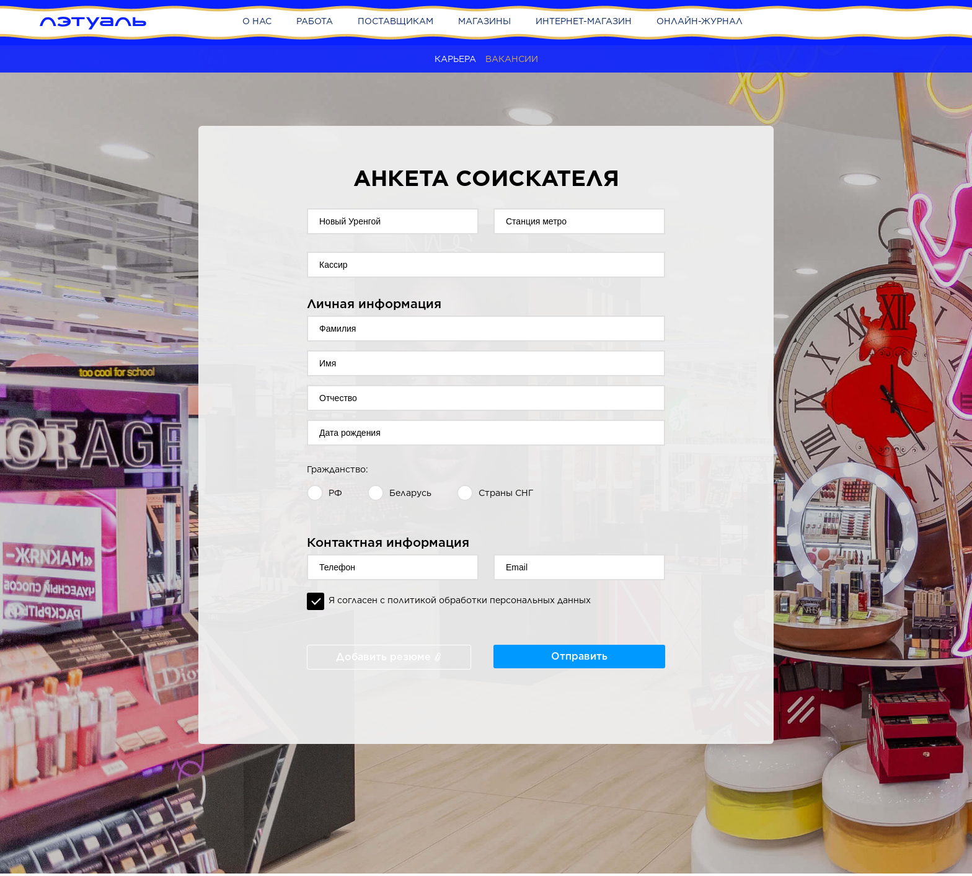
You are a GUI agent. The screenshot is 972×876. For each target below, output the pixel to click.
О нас (257, 21)
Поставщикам (395, 21)
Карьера (455, 59)
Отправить (579, 656)
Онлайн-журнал (699, 21)
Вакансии (511, 59)
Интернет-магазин (584, 21)
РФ (335, 493)
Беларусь (410, 493)
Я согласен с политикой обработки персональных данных (460, 600)
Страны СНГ (506, 493)
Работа (314, 21)
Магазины (484, 21)
